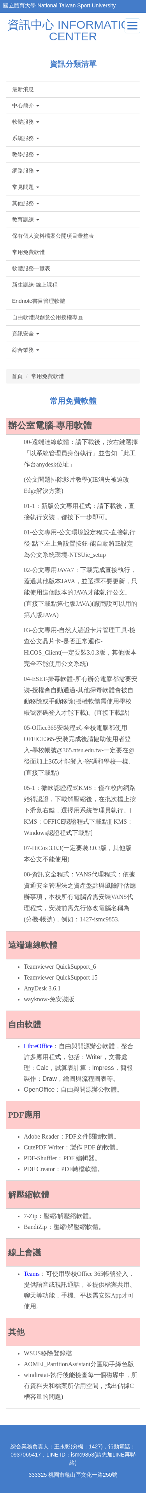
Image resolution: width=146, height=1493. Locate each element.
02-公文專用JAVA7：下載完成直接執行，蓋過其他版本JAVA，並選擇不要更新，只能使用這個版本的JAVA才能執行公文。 (80, 581)
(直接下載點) (112, 712)
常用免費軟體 (47, 376)
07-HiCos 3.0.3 (43, 848)
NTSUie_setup (87, 554)
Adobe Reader (41, 1136)
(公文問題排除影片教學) (57, 479)
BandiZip (35, 1226)
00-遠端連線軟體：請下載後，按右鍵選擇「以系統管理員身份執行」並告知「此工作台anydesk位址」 (81, 453)
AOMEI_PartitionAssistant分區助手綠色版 (79, 1364)
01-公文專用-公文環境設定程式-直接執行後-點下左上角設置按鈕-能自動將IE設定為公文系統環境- (80, 543)
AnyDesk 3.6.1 (42, 988)
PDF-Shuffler (40, 1158)
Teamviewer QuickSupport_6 (60, 966)
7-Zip (30, 1216)
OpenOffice (39, 1089)
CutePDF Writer (44, 1147)
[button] (73, 106)
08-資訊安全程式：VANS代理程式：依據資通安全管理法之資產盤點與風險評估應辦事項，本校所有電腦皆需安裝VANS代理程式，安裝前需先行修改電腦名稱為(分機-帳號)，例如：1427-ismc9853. (80, 897)
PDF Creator (39, 1169)
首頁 (17, 376)
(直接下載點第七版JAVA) (58, 603)
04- (28, 679)
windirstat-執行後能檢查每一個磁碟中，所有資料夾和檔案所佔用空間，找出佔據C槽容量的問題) (80, 1386)
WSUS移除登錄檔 (48, 1353)
